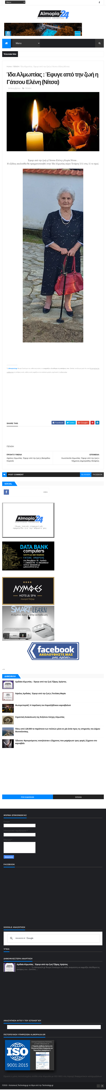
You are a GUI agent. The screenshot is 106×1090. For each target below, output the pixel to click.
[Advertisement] (53, 394)
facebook (97, 475)
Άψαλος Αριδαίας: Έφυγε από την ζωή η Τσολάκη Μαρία (40, 694)
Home (9, 66)
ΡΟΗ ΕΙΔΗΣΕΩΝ (27, 797)
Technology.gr (47, 1086)
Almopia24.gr (12, 369)
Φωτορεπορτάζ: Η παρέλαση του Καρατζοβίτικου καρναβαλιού (43, 706)
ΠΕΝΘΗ (16, 66)
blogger (85, 475)
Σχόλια (78, 797)
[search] (53, 939)
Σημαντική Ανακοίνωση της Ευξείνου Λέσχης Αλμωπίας (40, 717)
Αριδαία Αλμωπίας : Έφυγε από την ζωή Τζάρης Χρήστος (40, 682)
